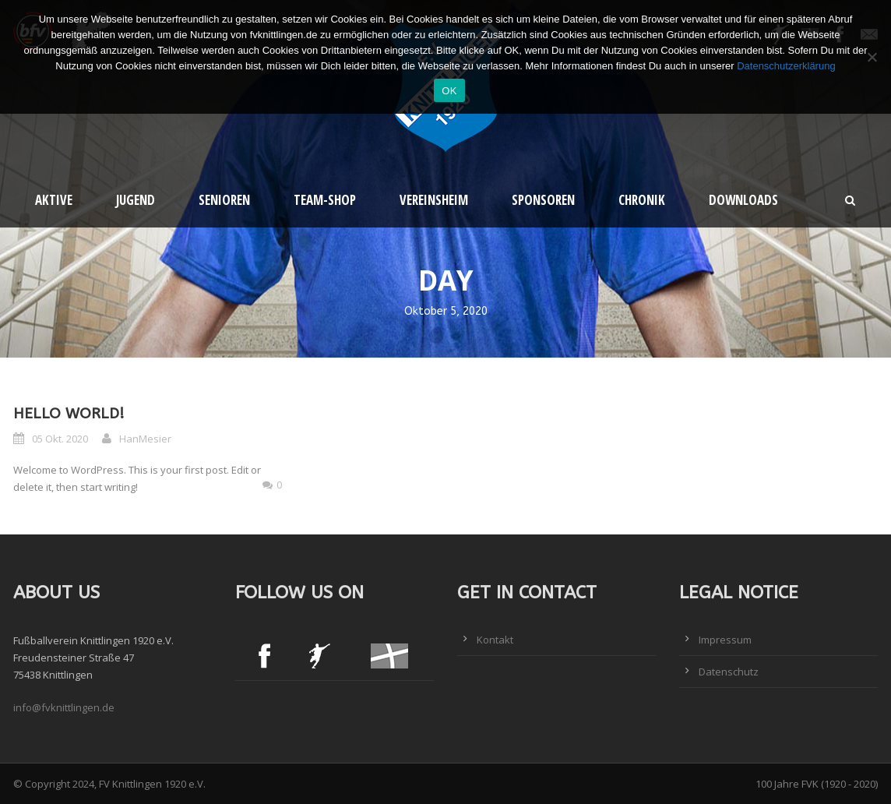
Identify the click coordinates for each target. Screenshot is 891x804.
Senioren (224, 200)
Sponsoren (543, 200)
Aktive (53, 200)
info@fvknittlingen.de (63, 707)
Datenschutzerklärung (786, 66)
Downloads (743, 200)
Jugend (135, 200)
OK (449, 91)
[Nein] (871, 57)
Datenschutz (729, 672)
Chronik (641, 200)
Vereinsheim (434, 200)
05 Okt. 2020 (60, 439)
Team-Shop (325, 200)
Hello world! (69, 413)
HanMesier (145, 439)
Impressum (725, 640)
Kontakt (495, 640)
